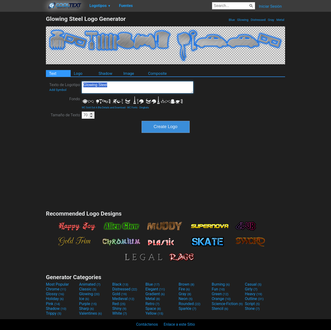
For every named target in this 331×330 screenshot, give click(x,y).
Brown (186, 284)
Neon (186, 298)
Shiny (119, 308)
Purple (88, 303)
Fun (218, 289)
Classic (87, 289)
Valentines (90, 313)
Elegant (155, 289)
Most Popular (57, 284)
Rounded (189, 303)
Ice (84, 298)
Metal (280, 20)
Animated (89, 284)
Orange (221, 298)
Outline (254, 298)
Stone (252, 308)
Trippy (53, 313)
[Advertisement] (23, 87)
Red (118, 303)
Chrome (56, 289)
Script (252, 303)
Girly (251, 289)
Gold (119, 294)
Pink (53, 303)
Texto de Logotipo (64, 87)
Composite (157, 73)
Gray (271, 20)
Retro (152, 303)
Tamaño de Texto (65, 115)
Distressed (258, 20)
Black (120, 284)
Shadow (105, 73)
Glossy (55, 294)
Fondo (74, 99)
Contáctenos (147, 324)
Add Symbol (57, 90)
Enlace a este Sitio (179, 324)
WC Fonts (132, 107)
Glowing (242, 20)
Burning (221, 284)
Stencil (220, 308)
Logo (78, 73)
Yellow (154, 313)
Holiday (55, 298)
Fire (184, 289)
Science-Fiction (227, 303)
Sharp (86, 308)
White (119, 313)
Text (52, 73)
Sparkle (187, 308)
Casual (253, 284)
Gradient (155, 294)
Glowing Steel (137, 87)
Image (128, 73)
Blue (232, 20)
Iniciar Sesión (270, 6)
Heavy (253, 294)
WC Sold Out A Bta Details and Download (103, 107)
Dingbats (144, 107)
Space (153, 308)
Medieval (123, 298)
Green (220, 294)
